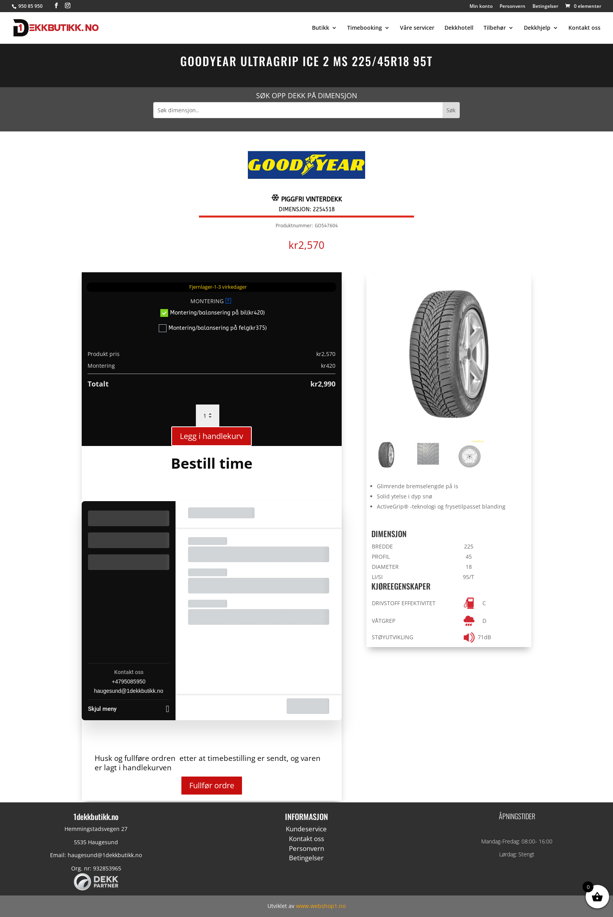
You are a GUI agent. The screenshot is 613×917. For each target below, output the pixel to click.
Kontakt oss (584, 28)
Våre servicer (417, 28)
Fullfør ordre (211, 785)
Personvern (512, 6)
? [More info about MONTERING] (228, 301)
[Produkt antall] (207, 415)
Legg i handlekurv (211, 436)
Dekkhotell (459, 28)
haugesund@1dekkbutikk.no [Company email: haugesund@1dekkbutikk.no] (128, 691)
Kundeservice (306, 828)
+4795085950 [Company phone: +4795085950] (128, 681)
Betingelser (545, 6)
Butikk (320, 28)
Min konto (481, 6)
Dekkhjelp (537, 28)
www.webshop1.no (321, 906)
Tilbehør (495, 28)
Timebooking (364, 28)
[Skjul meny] (128, 706)
